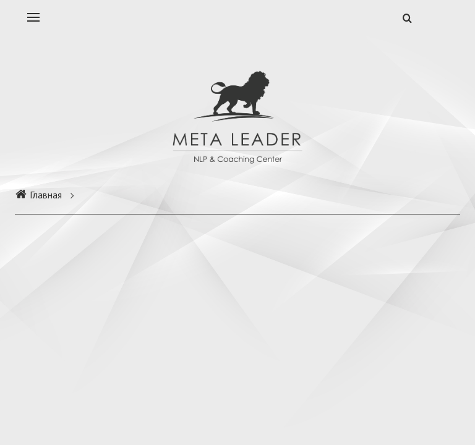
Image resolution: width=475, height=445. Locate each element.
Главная (38, 195)
